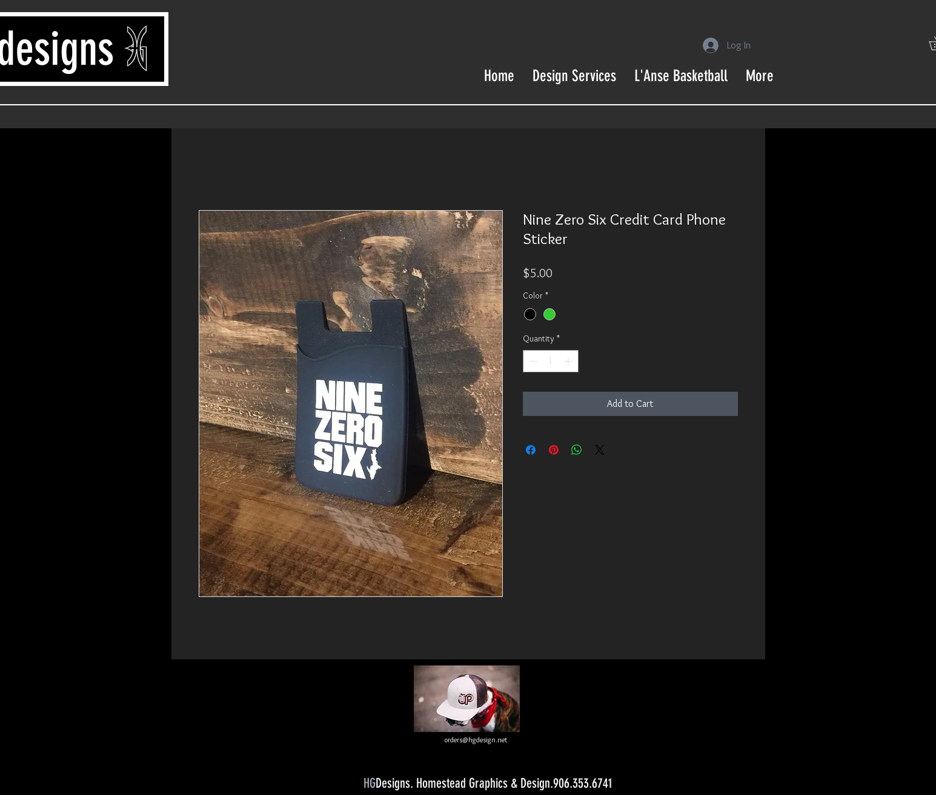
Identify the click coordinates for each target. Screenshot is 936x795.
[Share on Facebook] (530, 450)
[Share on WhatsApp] (576, 450)
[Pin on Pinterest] (553, 450)
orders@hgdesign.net (476, 739)
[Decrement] (532, 361)
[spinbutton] (551, 361)
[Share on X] (599, 450)
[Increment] (569, 361)
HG (369, 783)
